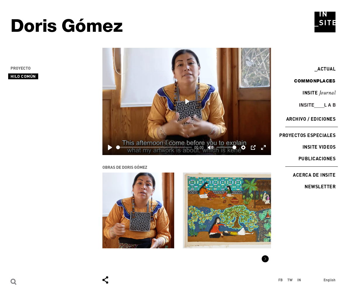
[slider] (154, 147)
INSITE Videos (319, 147)
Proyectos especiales (307, 135)
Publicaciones (316, 158)
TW (290, 280)
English (329, 280)
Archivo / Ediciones (310, 119)
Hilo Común (23, 76)
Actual (324, 68)
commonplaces (314, 81)
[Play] (110, 147)
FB (280, 280)
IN (299, 280)
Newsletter (320, 186)
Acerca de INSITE (314, 174)
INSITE (319, 93)
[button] (265, 258)
